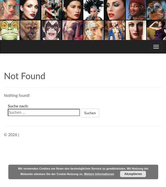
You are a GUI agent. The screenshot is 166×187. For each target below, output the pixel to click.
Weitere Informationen (99, 174)
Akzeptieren (133, 174)
